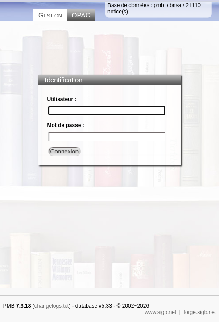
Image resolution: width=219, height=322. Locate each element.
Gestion (50, 15)
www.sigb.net (160, 312)
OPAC (81, 15)
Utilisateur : (62, 99)
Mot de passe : (65, 125)
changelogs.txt (51, 306)
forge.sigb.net (200, 312)
